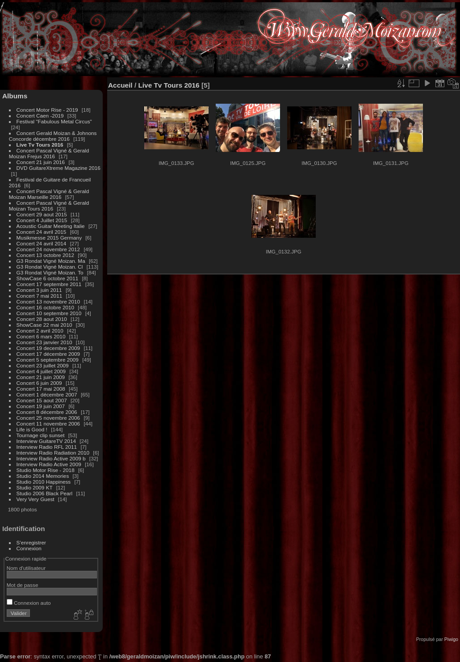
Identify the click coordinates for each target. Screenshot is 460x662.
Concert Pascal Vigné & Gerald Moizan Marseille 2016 (49, 194)
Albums (14, 96)
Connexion (29, 548)
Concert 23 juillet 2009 (43, 365)
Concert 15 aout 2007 (42, 400)
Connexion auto (29, 603)
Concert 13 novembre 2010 (48, 301)
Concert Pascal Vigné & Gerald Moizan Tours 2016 (49, 205)
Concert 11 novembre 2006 (48, 423)
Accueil (120, 85)
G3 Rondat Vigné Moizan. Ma (51, 261)
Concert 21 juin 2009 (41, 377)
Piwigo (451, 639)
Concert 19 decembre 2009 (48, 348)
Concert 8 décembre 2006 (47, 412)
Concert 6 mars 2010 (41, 336)
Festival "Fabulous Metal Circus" (54, 121)
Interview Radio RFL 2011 (47, 447)
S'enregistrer (31, 542)
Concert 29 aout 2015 (42, 214)
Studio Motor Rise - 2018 (46, 470)
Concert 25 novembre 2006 (48, 418)
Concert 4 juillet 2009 (41, 371)
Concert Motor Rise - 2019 (47, 110)
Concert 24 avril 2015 (42, 232)
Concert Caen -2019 (40, 115)
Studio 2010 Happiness (44, 482)
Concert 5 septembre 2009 (48, 360)
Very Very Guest (35, 499)
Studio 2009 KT (35, 487)
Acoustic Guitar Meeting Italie (51, 226)
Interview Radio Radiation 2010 (53, 452)
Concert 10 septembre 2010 (49, 313)
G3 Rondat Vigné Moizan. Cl (50, 267)
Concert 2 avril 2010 (40, 330)
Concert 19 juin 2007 (41, 406)
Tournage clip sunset (41, 435)
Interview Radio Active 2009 (49, 464)
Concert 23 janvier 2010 (44, 342)
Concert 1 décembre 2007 (47, 394)
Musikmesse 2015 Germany (49, 237)
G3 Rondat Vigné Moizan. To (50, 272)
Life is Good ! (32, 429)
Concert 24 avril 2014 (42, 243)
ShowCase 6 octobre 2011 (48, 278)
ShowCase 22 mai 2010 (44, 325)
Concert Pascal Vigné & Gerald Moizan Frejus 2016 (49, 153)
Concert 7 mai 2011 (40, 296)
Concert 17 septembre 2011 (49, 284)
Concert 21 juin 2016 (41, 162)
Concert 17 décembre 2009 (48, 354)
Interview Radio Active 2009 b (51, 458)
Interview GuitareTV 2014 (46, 441)
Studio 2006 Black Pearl (45, 493)
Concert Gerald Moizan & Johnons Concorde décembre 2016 (53, 136)
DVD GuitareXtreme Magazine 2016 (58, 168)
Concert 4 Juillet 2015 (42, 220)
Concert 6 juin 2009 (39, 383)
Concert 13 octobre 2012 (46, 255)
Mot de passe (22, 585)
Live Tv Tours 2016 (40, 145)
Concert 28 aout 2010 (42, 319)
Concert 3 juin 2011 (39, 290)
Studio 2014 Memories (43, 476)
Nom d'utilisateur (26, 568)
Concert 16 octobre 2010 (46, 307)
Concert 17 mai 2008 (41, 389)
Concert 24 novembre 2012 (48, 249)
